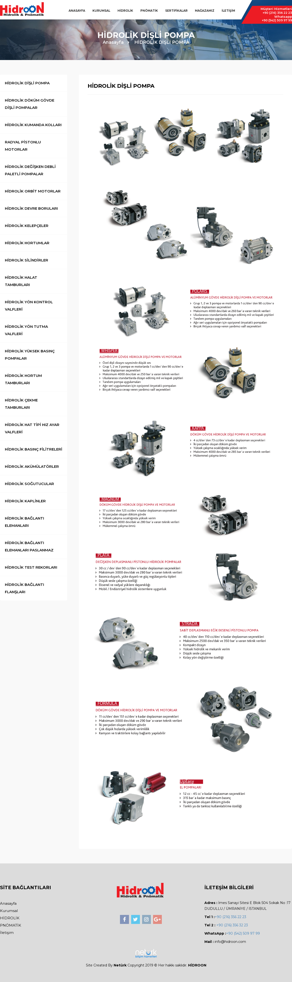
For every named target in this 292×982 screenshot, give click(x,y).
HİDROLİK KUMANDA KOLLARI (33, 124)
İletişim (7, 932)
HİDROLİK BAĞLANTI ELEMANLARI (24, 522)
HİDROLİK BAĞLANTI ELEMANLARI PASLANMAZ (29, 546)
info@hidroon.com (230, 941)
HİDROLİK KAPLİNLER (25, 501)
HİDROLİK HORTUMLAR (27, 243)
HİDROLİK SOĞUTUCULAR (29, 483)
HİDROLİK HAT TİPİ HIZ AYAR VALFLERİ (32, 428)
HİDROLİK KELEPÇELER (26, 225)
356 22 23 (277, 12)
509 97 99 (277, 20)
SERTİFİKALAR (176, 10)
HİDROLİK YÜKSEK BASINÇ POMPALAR (30, 355)
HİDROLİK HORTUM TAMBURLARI (23, 379)
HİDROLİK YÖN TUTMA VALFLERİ (26, 330)
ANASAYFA (77, 10)
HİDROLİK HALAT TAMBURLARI (21, 281)
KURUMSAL (101, 10)
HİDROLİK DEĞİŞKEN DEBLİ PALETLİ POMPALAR (30, 170)
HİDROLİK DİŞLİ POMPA (161, 42)
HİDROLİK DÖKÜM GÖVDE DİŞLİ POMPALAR (29, 104)
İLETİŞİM (228, 10)
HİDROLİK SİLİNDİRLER (26, 260)
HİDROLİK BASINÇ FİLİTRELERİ (33, 449)
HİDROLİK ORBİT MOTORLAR (33, 191)
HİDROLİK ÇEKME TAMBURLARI (21, 404)
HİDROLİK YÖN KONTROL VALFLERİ (29, 306)
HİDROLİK (125, 10)
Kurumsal (9, 910)
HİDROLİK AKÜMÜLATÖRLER (32, 466)
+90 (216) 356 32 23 (231, 925)
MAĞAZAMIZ (204, 10)
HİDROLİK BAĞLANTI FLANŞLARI (24, 588)
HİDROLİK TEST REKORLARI (31, 567)
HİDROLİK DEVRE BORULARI (31, 208)
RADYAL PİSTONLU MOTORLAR (23, 146)
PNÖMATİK (149, 10)
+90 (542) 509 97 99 (243, 933)
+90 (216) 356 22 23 (230, 917)
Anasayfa (113, 42)
